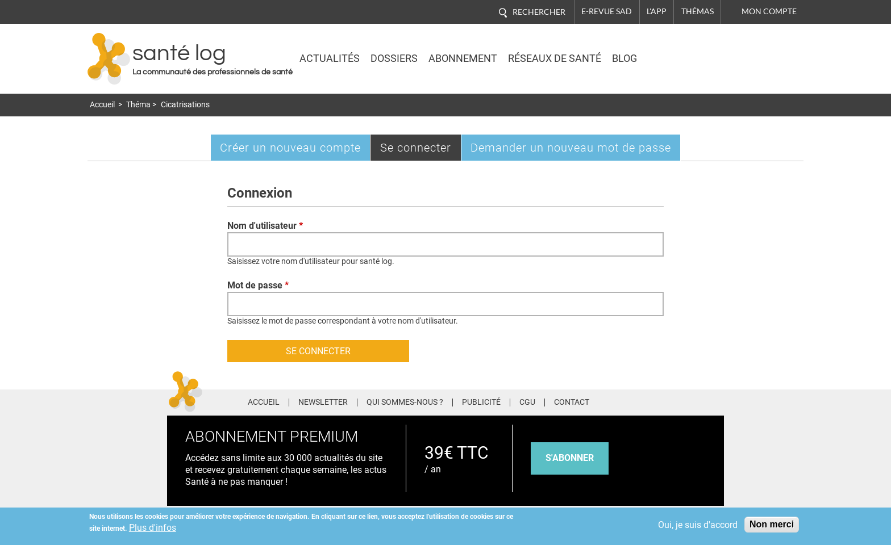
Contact (571, 402)
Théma (138, 105)
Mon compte (769, 11)
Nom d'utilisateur (265, 225)
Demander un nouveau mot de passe (571, 147)
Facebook (631, 400)
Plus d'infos (152, 527)
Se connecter (420, 150)
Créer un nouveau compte (290, 147)
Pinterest (674, 400)
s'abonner (570, 457)
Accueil (102, 105)
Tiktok (695, 400)
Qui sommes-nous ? (405, 402)
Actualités (329, 58)
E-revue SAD (606, 11)
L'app (657, 11)
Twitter (653, 400)
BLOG (624, 58)
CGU (527, 402)
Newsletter (323, 402)
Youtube (717, 400)
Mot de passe (258, 285)
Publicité (481, 402)
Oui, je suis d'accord (698, 524)
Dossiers (394, 58)
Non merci (772, 524)
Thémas (697, 11)
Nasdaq (703, 50)
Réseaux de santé (554, 58)
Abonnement (462, 58)
